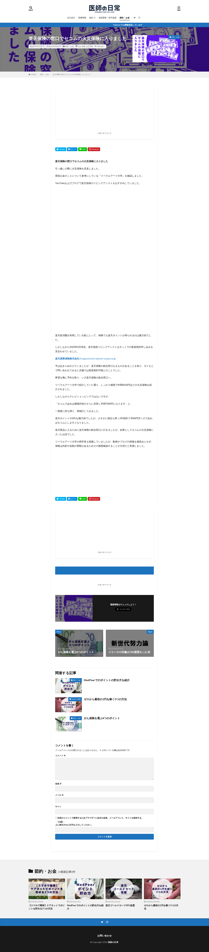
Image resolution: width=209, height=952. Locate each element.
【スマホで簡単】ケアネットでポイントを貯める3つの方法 (47, 907)
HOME (33, 74)
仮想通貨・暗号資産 (107, 17)
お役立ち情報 (76, 699)
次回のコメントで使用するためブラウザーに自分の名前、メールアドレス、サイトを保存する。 (100, 818)
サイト (58, 807)
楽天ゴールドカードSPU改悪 (120, 905)
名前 (58, 784)
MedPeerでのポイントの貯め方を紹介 (107, 680)
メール (59, 795)
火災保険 (89, 46)
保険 (83, 46)
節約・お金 (125, 17)
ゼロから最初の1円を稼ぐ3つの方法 (105, 699)
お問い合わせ (104, 935)
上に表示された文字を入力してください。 (74, 825)
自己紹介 (71, 17)
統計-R (92, 17)
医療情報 (82, 17)
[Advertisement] (104, 112)
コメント (60, 756)
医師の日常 (113, 942)
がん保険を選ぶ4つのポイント (102, 718)
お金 (79, 46)
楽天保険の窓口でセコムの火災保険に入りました (72, 74)
